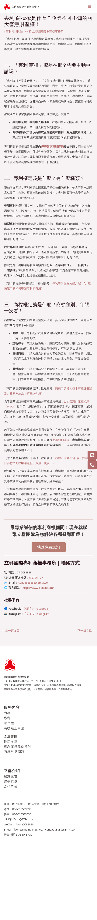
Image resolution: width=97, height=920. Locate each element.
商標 (7, 713)
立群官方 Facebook (35, 608)
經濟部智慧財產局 (52, 146)
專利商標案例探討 (17, 746)
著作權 (9, 723)
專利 (7, 718)
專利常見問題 (14, 31)
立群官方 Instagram (36, 614)
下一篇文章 (86, 630)
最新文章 (11, 741)
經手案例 (11, 781)
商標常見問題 (14, 752)
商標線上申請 (14, 728)
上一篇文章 (11, 630)
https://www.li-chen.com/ (38, 587)
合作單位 (11, 786)
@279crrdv (36, 577)
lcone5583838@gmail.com (34, 582)
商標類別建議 (60, 440)
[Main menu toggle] (89, 7)
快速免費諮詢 (48, 547)
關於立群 (11, 776)
